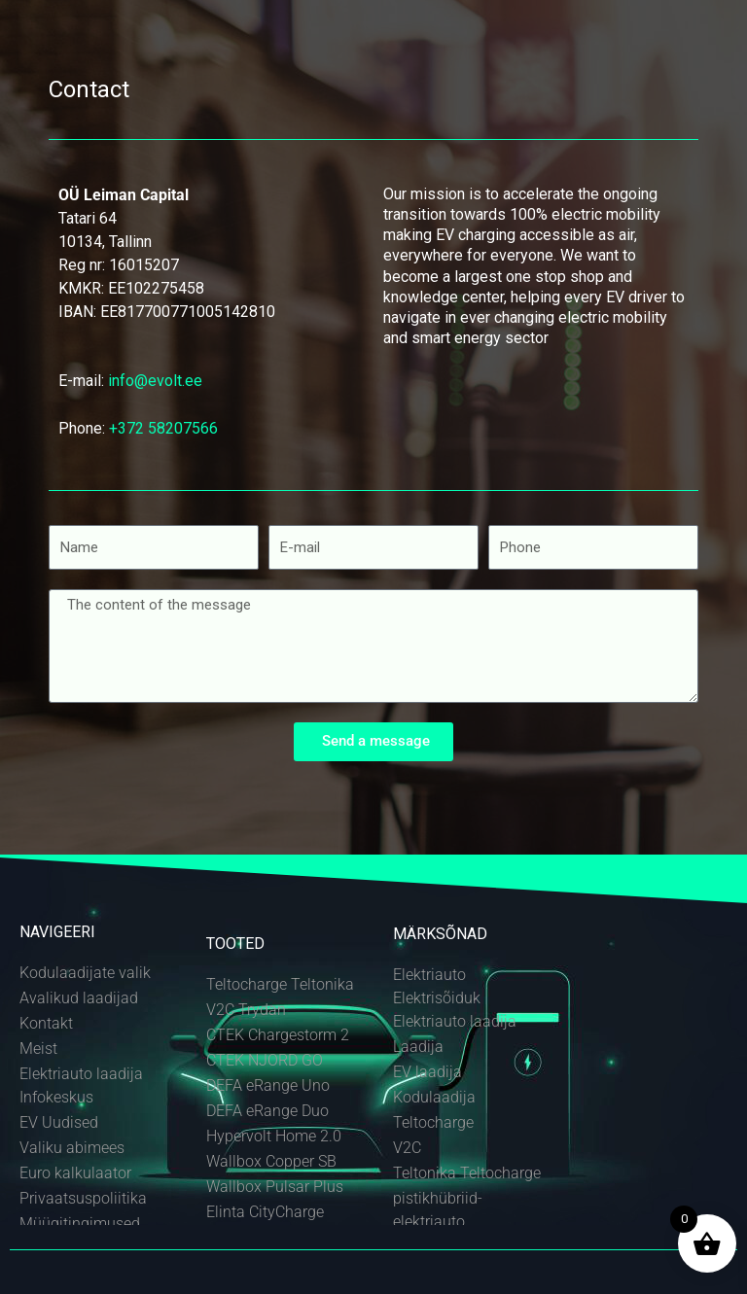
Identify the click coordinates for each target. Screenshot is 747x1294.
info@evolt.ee (155, 380)
